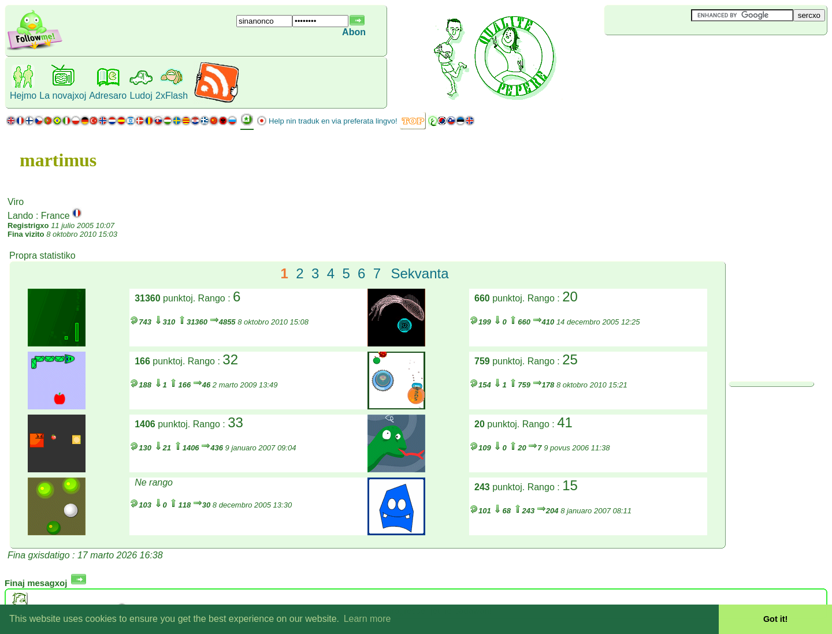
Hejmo (23, 95)
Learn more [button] (367, 619)
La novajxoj (62, 95)
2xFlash (171, 95)
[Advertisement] (673, 54)
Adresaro (108, 95)
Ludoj (141, 95)
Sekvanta (420, 273)
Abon (354, 32)
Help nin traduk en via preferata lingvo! (333, 121)
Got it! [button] (775, 619)
